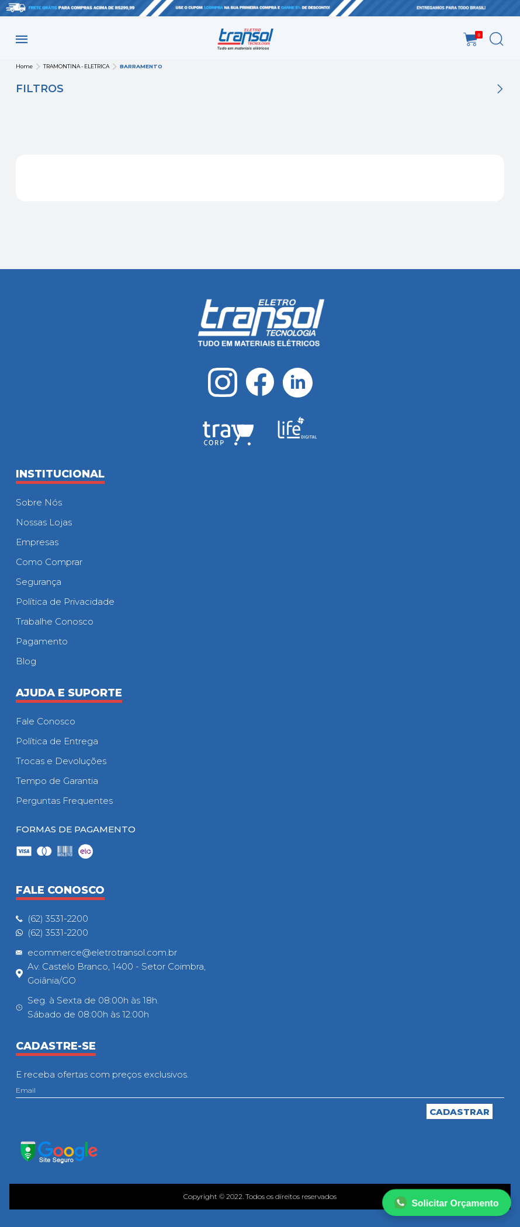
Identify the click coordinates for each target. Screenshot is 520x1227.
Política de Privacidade (65, 601)
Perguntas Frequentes (64, 800)
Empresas (37, 542)
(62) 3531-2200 (57, 918)
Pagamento (42, 641)
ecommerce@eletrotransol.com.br (102, 952)
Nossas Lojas (44, 522)
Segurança (38, 581)
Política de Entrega (57, 741)
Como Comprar (49, 561)
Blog (26, 661)
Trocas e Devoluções (61, 760)
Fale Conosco (45, 721)
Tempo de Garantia (57, 780)
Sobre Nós (39, 502)
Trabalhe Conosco (54, 621)
